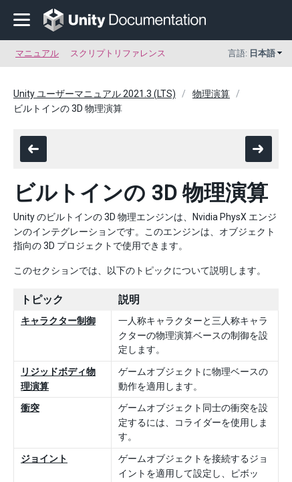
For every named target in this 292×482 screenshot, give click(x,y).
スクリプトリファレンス (118, 53)
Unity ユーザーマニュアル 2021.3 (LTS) (94, 93)
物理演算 (211, 93)
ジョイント (44, 458)
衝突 (30, 407)
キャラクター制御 (58, 320)
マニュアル (37, 53)
